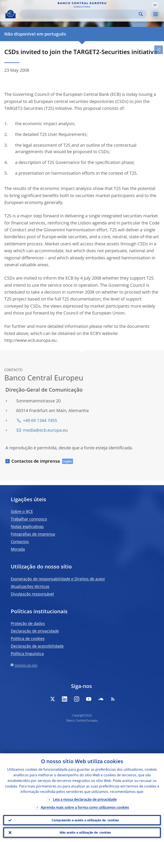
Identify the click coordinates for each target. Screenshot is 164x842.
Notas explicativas (27, 526)
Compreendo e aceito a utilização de (85, 820)
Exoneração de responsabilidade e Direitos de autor (58, 578)
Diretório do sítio (26, 665)
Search (140, 14)
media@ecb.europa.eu (45, 430)
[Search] (79, 14)
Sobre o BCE (22, 511)
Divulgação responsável (32, 593)
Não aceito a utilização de (85, 832)
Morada (18, 549)
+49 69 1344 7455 (40, 420)
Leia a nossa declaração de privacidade (85, 799)
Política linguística (27, 653)
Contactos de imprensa (35, 461)
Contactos (20, 541)
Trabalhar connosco (29, 518)
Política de (28, 638)
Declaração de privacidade (35, 630)
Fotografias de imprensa (33, 534)
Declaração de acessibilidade (37, 646)
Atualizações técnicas (30, 586)
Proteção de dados (28, 623)
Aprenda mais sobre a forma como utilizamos (85, 807)
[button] (155, 5)
